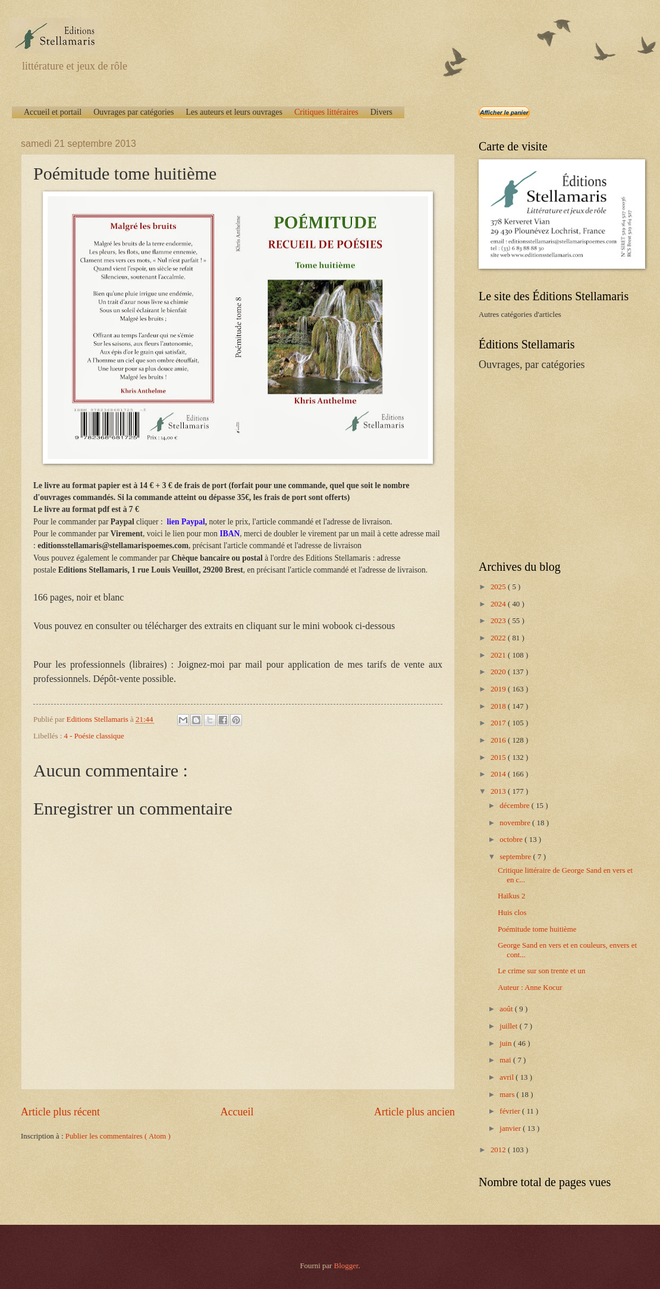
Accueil (236, 1112)
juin (506, 1043)
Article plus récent (60, 1112)
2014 (499, 774)
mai (506, 1060)
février (510, 1111)
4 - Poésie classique (94, 736)
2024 (499, 604)
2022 (499, 638)
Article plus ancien (414, 1112)
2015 (499, 757)
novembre (515, 823)
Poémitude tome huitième (537, 929)
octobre (511, 839)
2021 (499, 655)
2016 (499, 740)
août (506, 1009)
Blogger (346, 1266)
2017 (499, 723)
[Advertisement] (553, 464)
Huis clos (512, 912)
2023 (499, 621)
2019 (499, 689)
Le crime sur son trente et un (541, 971)
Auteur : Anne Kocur (530, 987)
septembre (516, 857)
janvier (511, 1128)
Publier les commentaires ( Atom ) (118, 1136)
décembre (515, 805)
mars (507, 1094)
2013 (499, 791)
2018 (499, 706)
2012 (499, 1150)
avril (507, 1077)
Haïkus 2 (511, 896)
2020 (499, 672)
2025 (499, 587)
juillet (509, 1026)
